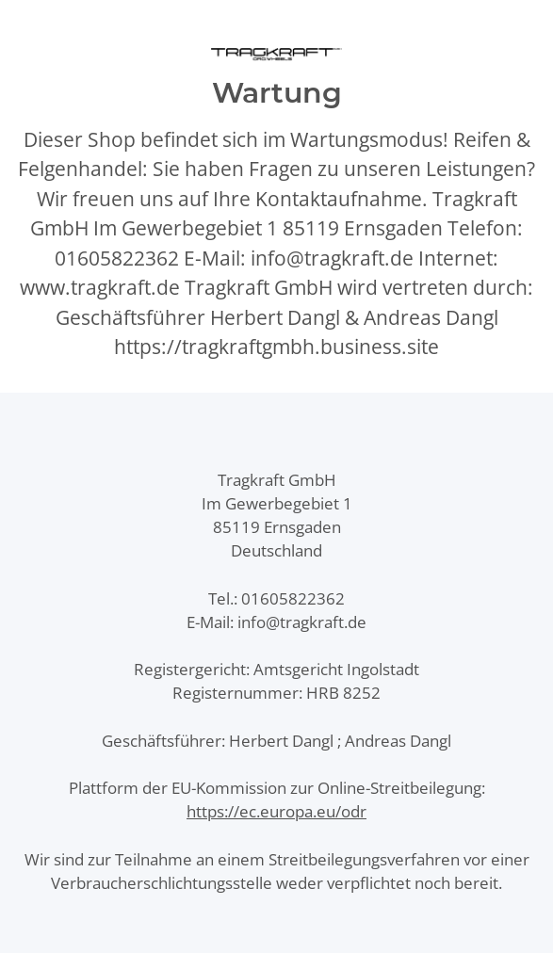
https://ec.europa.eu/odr (276, 811)
